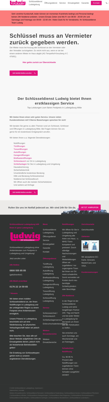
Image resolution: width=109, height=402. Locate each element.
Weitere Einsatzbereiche (49, 340)
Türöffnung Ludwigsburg (48, 265)
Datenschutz (14, 390)
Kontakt (46, 252)
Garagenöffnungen (22, 155)
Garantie (46, 248)
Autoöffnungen (20, 152)
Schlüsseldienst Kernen (72, 393)
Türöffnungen (19, 146)
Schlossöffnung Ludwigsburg (49, 299)
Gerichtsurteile (87, 230)
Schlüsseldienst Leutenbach (79, 398)
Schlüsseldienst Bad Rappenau (59, 395)
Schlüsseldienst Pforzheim (90, 393)
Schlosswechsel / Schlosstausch (50, 314)
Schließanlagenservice (51, 320)
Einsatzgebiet (48, 244)
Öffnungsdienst (49, 236)
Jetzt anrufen (89, 207)
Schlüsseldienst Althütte (18, 395)
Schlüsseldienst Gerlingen (39, 398)
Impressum (38, 388)
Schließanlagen (20, 164)
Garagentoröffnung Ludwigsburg (51, 285)
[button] (24, 73)
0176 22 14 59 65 (19, 286)
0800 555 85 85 (18, 270)
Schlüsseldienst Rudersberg (54, 393)
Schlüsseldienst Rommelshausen (82, 395)
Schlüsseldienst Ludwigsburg (49, 231)
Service (46, 240)
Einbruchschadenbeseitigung (51, 324)
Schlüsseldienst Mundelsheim (59, 398)
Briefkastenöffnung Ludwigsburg (51, 279)
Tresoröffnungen (21, 149)
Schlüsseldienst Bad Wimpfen (19, 398)
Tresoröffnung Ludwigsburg (49, 292)
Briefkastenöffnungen (23, 158)
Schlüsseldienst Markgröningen (37, 395)
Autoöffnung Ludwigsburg (48, 272)
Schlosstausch (20, 161)
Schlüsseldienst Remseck (35, 393)
